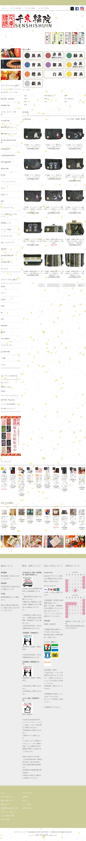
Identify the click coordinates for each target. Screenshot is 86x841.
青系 (25, 98)
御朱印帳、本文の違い (8, 400)
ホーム (4, 8)
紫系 (45, 98)
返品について (5, 804)
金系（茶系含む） (69, 98)
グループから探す (29, 8)
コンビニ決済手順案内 (8, 404)
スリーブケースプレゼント (9, 395)
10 (74, 285)
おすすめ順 (70, 119)
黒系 (25, 95)
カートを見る (26, 804)
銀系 (25, 104)
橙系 (25, 101)
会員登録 (25, 797)
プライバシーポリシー (8, 812)
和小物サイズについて (8, 408)
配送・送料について (7, 800)
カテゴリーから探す (14, 8)
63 (80, 285)
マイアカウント (27, 793)
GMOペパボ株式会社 (51, 832)
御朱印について (6, 387)
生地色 (28, 89)
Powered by (43, 835)
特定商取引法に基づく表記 (9, 808)
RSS (2, 819)
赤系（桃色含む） (49, 95)
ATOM (7, 819)
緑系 (65, 95)
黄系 (65, 101)
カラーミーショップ (20, 832)
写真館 (3, 391)
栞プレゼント (5, 382)
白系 (45, 101)
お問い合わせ (26, 808)
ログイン (25, 800)
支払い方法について (7, 797)
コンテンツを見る (42, 8)
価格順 (77, 119)
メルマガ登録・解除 (7, 815)
